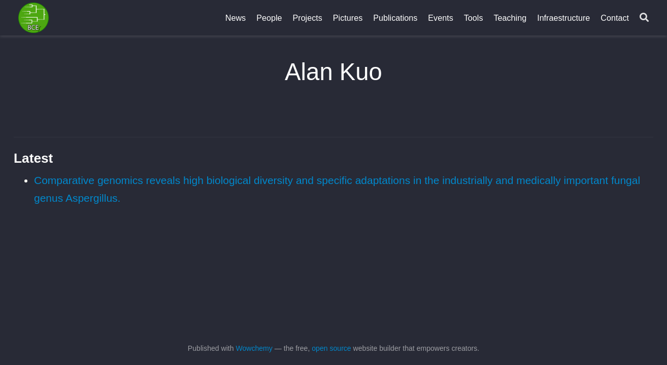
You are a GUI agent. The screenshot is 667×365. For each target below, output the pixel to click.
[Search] (644, 18)
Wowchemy (254, 348)
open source (331, 348)
